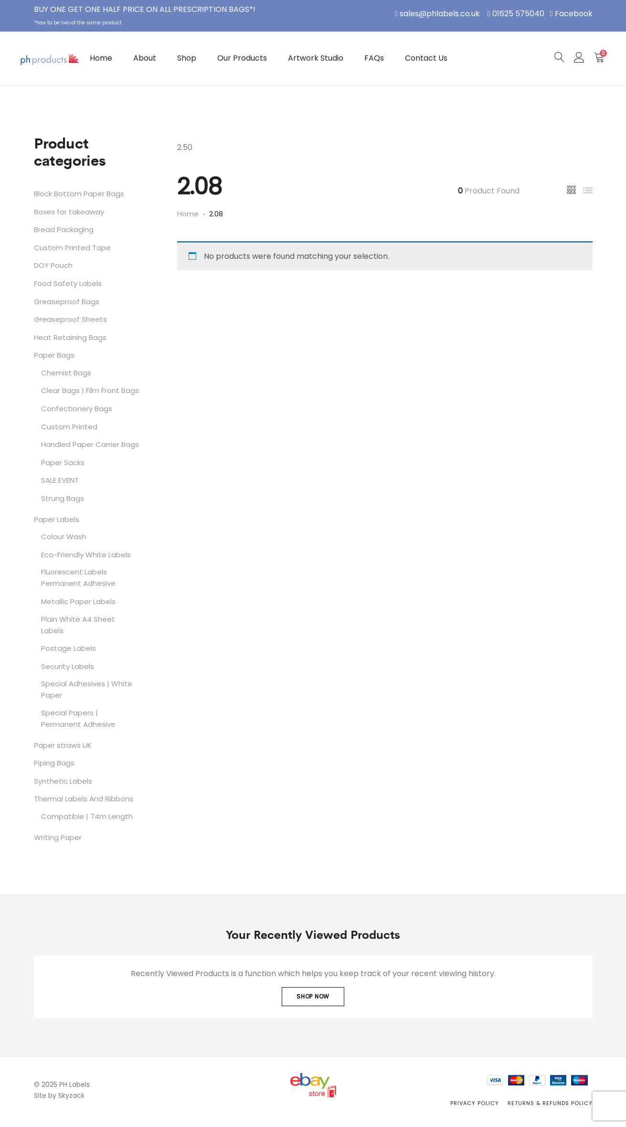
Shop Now (313, 996)
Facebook (574, 13)
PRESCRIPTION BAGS (211, 9)
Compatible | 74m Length (87, 816)
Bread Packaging (64, 229)
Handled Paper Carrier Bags (90, 444)
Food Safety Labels (68, 283)
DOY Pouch (53, 265)
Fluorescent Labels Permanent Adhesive (78, 577)
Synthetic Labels (63, 781)
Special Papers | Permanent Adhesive (78, 718)
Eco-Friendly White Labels (86, 555)
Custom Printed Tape (72, 248)
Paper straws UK (63, 745)
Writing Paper (58, 837)
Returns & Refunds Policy (550, 1103)
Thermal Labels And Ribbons (83, 799)
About (144, 58)
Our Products (242, 58)
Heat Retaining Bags (70, 337)
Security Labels (67, 666)
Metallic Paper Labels (78, 601)
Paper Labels (56, 519)
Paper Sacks (63, 462)
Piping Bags (54, 763)
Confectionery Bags (76, 409)
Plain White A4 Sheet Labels (78, 625)
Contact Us (426, 58)
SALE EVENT (60, 480)
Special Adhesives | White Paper (86, 689)
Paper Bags (54, 355)
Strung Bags (62, 498)
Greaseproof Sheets (70, 319)
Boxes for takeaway (69, 212)
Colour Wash (63, 537)
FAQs (374, 58)
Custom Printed (69, 427)
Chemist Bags (66, 373)
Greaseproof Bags (66, 302)
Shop (186, 58)
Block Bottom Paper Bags (79, 194)
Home (101, 58)
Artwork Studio (315, 58)
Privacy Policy (474, 1103)
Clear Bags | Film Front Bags (90, 390)
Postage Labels (68, 648)
